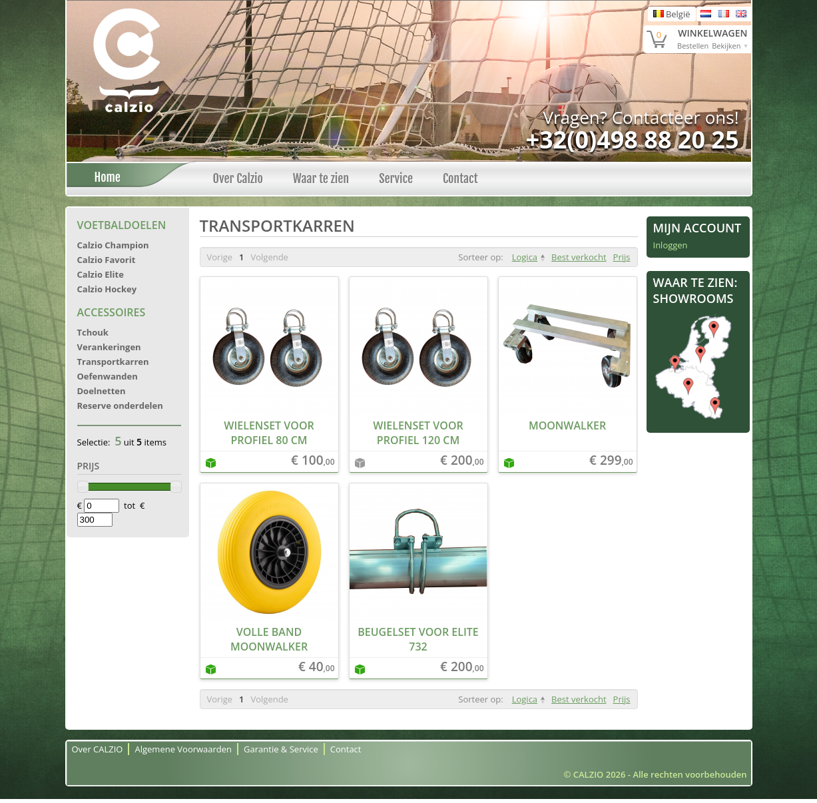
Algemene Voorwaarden (183, 749)
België (671, 14)
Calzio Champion (113, 245)
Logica (524, 257)
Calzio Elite (100, 274)
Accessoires (111, 312)
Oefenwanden (107, 376)
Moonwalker (567, 425)
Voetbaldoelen (121, 225)
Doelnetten (101, 391)
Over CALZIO (97, 749)
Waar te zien (321, 178)
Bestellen (692, 46)
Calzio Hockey (107, 289)
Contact (460, 178)
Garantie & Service (281, 749)
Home (104, 177)
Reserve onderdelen (120, 405)
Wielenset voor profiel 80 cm (269, 432)
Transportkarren (113, 362)
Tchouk (93, 332)
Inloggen (670, 245)
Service (396, 178)
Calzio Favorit (106, 260)
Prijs (622, 257)
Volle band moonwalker (269, 639)
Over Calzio (238, 178)
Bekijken (726, 46)
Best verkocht (579, 257)
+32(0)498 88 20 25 (631, 139)
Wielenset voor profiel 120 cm (418, 432)
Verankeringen (109, 347)
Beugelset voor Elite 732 (418, 639)
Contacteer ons (673, 117)
